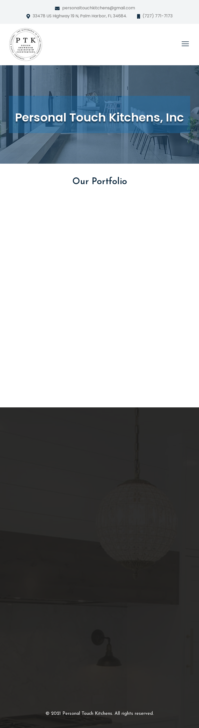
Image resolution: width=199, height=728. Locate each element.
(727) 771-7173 (158, 16)
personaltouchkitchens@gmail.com (98, 8)
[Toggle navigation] (185, 43)
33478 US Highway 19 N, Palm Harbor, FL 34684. (80, 16)
